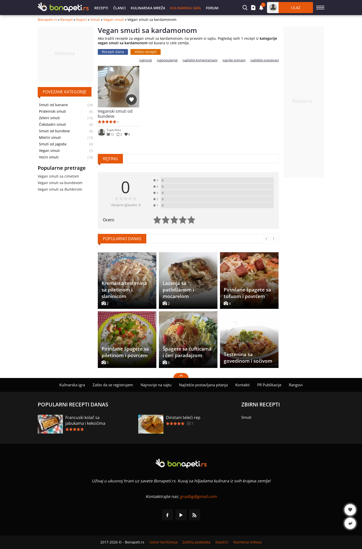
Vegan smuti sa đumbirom (60, 189)
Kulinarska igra (185, 8)
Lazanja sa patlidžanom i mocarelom (178, 290)
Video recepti (145, 51)
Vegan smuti (113, 20)
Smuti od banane (53, 105)
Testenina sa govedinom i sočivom (248, 357)
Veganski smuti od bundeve (115, 114)
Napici (81, 20)
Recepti (101, 8)
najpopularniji (167, 60)
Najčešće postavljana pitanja (203, 384)
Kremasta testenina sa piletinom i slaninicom (124, 290)
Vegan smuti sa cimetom (58, 176)
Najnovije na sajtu (156, 384)
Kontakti (242, 384)
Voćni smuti (49, 157)
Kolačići (221, 542)
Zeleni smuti (49, 118)
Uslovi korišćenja (163, 542)
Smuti (95, 20)
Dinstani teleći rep (183, 417)
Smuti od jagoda (52, 144)
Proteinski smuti (52, 111)
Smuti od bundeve (54, 131)
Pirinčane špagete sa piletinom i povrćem (125, 352)
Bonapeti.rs (47, 20)
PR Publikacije (269, 384)
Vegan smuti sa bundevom (60, 182)
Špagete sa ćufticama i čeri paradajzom (187, 352)
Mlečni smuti (50, 138)
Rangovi (296, 384)
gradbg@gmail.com (198, 496)
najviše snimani (233, 60)
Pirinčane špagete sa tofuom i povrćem (247, 293)
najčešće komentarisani (200, 60)
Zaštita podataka (196, 542)
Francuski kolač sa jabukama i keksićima (85, 420)
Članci (119, 8)
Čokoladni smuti (52, 124)
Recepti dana (113, 51)
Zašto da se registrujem (113, 384)
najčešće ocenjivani (264, 60)
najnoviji (145, 60)
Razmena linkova (247, 542)
